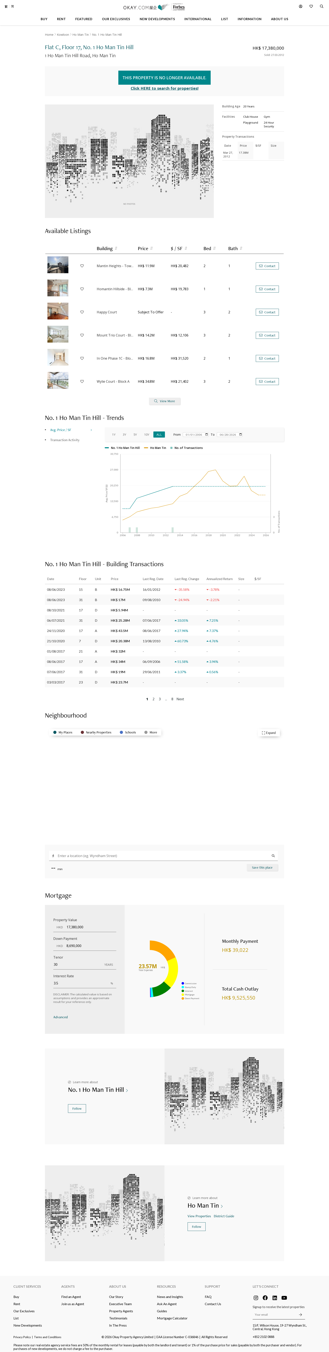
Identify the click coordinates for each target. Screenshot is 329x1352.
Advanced (60, 1014)
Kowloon (63, 35)
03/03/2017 (56, 679)
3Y (124, 432)
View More (164, 398)
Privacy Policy (22, 1334)
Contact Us (213, 1301)
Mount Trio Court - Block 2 (115, 332)
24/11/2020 (56, 628)
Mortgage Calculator (172, 1315)
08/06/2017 (56, 659)
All (159, 432)
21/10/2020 (56, 638)
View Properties (200, 1213)
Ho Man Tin (80, 35)
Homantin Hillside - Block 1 (115, 286)
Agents (68, 1284)
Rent (16, 1301)
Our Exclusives (24, 1308)
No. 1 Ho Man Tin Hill (107, 35)
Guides (162, 1308)
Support (212, 1284)
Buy (16, 1294)
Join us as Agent (72, 1301)
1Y (113, 432)
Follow (77, 1106)
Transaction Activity (65, 436)
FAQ (208, 1294)
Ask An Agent (167, 1301)
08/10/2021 (56, 607)
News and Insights (170, 1294)
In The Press (118, 1322)
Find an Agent (71, 1294)
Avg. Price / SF (60, 426)
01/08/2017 (56, 648)
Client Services (27, 1284)
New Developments (27, 1322)
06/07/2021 (56, 617)
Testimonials (118, 1315)
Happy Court (107, 309)
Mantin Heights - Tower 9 (115, 263)
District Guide (224, 1213)
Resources (166, 1284)
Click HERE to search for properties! (164, 85)
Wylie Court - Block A (113, 378)
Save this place (262, 864)
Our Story (116, 1294)
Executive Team (120, 1301)
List (16, 1315)
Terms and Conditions (47, 1334)
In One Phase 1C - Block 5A (115, 355)
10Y (146, 432)
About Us (117, 1284)
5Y (135, 432)
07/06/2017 (56, 669)
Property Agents (121, 1308)
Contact (267, 263)
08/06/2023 (56, 586)
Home (49, 35)
